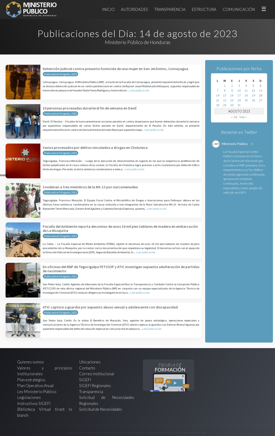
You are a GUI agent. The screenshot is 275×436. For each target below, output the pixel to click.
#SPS (242, 192)
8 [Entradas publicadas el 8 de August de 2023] (225, 90)
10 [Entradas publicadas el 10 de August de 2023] (239, 90)
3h (251, 144)
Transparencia (169, 9)
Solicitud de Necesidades (100, 409)
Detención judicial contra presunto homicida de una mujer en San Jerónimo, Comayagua (115, 68)
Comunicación (239, 9)
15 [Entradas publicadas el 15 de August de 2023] (224, 95)
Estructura (204, 9)
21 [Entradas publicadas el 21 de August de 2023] (217, 100)
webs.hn (198, 432)
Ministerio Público (235, 144)
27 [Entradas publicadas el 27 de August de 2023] (260, 100)
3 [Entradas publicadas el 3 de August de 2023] (239, 85)
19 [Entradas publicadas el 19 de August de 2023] (253, 95)
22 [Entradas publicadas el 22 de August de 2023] (224, 100)
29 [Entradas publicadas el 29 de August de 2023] (224, 105)
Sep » (243, 117)
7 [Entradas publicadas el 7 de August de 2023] (217, 90)
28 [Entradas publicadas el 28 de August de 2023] (217, 105)
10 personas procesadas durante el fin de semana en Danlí (89, 108)
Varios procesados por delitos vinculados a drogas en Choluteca (95, 147)
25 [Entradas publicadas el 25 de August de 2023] (246, 100)
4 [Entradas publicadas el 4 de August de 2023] (246, 85)
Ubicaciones (89, 361)
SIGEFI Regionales (95, 385)
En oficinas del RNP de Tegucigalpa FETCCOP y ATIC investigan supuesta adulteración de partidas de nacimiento (121, 268)
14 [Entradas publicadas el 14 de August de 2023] (217, 95)
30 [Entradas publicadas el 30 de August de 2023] (231, 105)
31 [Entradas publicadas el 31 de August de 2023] (239, 105)
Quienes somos (30, 361)
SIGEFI (85, 379)
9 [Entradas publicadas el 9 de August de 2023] (232, 90)
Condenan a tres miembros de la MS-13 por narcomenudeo (90, 187)
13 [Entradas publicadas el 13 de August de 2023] (260, 90)
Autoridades (134, 9)
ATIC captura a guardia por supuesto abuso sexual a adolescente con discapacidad (110, 307)
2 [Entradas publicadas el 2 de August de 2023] (232, 85)
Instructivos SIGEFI (34, 403)
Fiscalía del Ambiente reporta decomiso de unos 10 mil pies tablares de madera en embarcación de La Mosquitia (120, 228)
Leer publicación (139, 90)
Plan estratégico (31, 379)
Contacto (87, 367)
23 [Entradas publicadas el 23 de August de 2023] (231, 100)
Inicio (108, 9)
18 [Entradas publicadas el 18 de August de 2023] (246, 95)
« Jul (234, 117)
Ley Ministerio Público (36, 391)
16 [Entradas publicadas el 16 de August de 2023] (231, 95)
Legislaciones (29, 397)
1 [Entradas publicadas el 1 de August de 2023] (225, 85)
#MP (242, 165)
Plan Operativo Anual (35, 385)
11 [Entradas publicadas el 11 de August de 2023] (246, 90)
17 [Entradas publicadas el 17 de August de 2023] (239, 95)
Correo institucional (96, 373)
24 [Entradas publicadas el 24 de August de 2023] (239, 100)
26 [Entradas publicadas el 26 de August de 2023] (253, 100)
